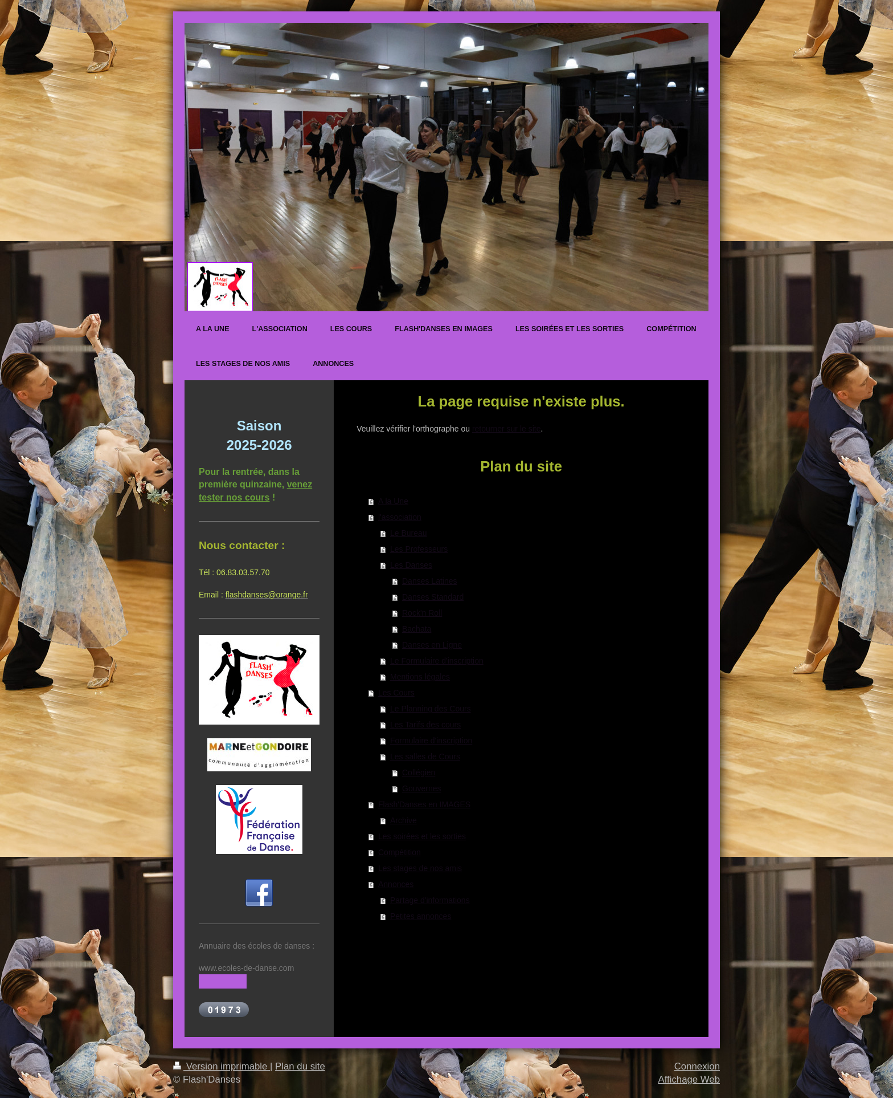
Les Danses (411, 565)
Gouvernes (421, 788)
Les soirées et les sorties (422, 836)
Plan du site (300, 1066)
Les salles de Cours (425, 756)
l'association (399, 517)
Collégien (418, 772)
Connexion (697, 1066)
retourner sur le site (506, 428)
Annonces (395, 884)
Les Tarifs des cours (425, 724)
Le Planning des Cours (430, 708)
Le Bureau (408, 533)
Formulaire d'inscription (431, 740)
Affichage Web (689, 1079)
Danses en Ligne (432, 644)
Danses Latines (429, 580)
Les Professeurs (419, 549)
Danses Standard (433, 596)
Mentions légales (420, 676)
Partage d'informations (430, 900)
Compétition (399, 852)
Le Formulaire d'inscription (437, 660)
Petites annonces (420, 916)
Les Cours (396, 692)
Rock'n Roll (422, 612)
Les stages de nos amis (420, 868)
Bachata (416, 628)
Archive (403, 820)
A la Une (393, 501)
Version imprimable (221, 1066)
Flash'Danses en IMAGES (424, 804)
